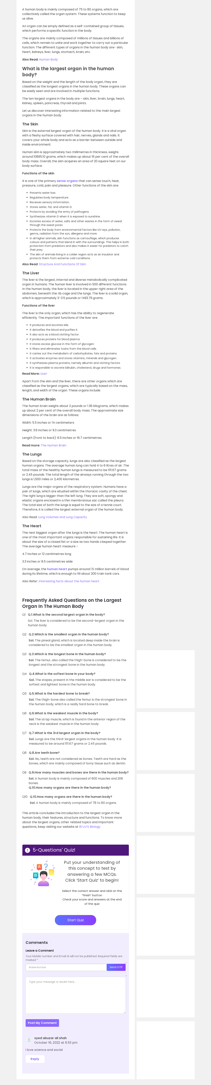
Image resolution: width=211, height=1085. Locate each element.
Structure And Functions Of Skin (62, 264)
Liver (43, 373)
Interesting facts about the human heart (69, 581)
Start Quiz (75, 920)
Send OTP (116, 967)
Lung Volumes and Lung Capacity (62, 517)
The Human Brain (53, 445)
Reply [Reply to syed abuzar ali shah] (35, 1059)
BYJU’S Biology (89, 827)
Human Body (48, 59)
